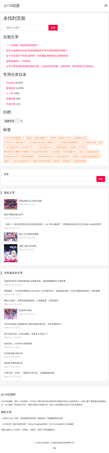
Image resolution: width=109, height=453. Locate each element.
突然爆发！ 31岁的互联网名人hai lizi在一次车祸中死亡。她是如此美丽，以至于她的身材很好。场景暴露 (52, 291)
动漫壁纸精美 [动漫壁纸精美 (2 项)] (61, 147)
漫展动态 (10, 88)
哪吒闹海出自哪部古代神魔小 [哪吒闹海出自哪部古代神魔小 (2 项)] (16, 152)
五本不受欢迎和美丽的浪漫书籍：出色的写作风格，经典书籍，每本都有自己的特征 (50, 66)
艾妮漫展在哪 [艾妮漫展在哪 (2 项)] (79, 161)
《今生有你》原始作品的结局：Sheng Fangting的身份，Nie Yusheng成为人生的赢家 (37, 424)
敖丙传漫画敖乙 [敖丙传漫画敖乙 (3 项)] (28, 156)
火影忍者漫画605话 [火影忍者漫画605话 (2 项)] (21, 161)
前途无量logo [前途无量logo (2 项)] (46, 147)
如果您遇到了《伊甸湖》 (19, 61)
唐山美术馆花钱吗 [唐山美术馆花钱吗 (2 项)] (40, 152)
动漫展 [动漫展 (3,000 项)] (73, 147)
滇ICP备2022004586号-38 (63, 443)
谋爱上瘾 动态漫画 (27, 246)
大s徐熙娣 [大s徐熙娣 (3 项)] (55, 152)
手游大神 (10, 104)
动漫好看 (10, 98)
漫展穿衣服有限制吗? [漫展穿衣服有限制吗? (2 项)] (90, 156)
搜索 (53, 27)
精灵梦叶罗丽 (25, 310)
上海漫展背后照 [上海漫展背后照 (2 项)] (79, 138)
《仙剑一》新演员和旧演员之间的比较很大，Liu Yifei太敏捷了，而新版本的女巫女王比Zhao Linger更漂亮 (52, 224)
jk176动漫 (45, 443)
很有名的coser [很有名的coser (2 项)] (11, 156)
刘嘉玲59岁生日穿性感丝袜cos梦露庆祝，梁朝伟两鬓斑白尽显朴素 (34, 281)
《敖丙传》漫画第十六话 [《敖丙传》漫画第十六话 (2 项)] (59, 138)
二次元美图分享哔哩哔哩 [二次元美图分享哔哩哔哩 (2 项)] (67, 142)
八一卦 (9, 93)
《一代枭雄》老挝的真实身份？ (22, 45)
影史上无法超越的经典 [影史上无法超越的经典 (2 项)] (89, 152)
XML (54, 448)
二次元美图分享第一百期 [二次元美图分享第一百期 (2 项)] (91, 142)
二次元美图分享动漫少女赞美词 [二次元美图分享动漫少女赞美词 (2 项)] (40, 142)
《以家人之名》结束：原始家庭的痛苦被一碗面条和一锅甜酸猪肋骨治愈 (32, 418)
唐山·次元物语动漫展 (28, 234)
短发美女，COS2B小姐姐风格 (18, 343)
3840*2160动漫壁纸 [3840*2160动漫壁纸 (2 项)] (12, 138)
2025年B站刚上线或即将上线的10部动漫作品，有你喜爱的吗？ (33, 324)
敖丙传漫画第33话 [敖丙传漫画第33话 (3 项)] (46, 156)
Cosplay (10, 83)
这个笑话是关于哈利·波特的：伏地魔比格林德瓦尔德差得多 (37, 55)
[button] (106, 6)
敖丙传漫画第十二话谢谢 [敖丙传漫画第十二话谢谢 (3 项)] (67, 156)
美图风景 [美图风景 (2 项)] (66, 161)
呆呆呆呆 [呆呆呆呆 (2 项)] (83, 147)
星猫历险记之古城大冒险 (30, 201)
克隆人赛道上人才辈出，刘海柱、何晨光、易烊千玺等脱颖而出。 (29, 430)
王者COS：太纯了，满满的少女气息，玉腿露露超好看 (29, 373)
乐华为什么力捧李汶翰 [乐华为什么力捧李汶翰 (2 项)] (14, 142)
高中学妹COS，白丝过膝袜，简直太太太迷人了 (26, 334)
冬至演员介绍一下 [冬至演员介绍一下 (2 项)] (28, 147)
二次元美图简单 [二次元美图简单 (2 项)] (11, 147)
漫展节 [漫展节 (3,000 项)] (7, 161)
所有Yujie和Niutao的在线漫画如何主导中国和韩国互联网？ (37, 50)
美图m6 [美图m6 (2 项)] (56, 161)
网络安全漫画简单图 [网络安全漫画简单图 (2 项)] (41, 161)
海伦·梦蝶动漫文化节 (13, 214)
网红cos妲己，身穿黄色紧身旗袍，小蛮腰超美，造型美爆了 (31, 300)
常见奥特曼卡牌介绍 (13, 353)
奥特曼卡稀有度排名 (13, 363)
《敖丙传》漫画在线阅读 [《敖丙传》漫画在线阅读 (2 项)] (35, 138)
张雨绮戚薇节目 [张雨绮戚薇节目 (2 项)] (69, 152)
